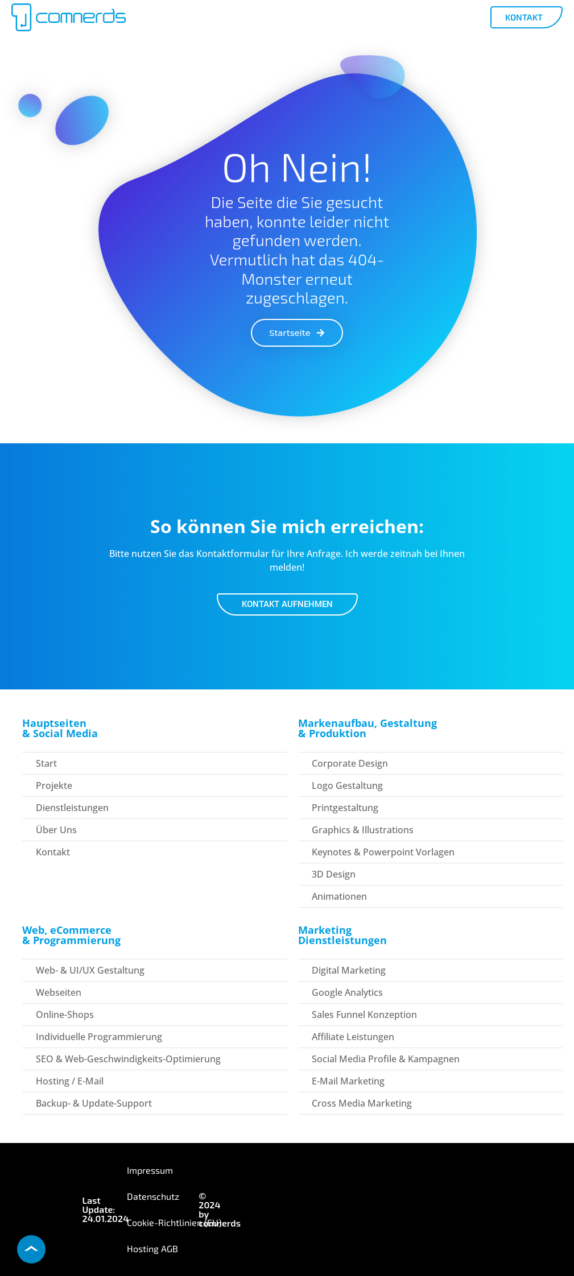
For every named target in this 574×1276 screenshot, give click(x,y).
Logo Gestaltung (347, 785)
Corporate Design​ (350, 763)
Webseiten (58, 992)
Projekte (54, 785)
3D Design (334, 874)
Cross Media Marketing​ (362, 1103)
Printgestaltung (345, 807)
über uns (56, 830)
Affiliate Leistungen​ (353, 1036)
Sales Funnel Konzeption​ (364, 1014)
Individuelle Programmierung (99, 1036)
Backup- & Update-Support (94, 1103)
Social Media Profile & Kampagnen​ (386, 1059)
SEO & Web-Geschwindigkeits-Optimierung (128, 1059)
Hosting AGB (152, 1248)
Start (46, 763)
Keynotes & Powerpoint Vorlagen (383, 852)
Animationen (339, 896)
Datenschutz (153, 1196)
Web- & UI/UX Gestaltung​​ (90, 970)
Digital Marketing (349, 970)
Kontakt (53, 852)
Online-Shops (65, 1014)
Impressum (150, 1170)
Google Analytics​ (347, 992)
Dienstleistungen (72, 807)
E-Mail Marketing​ (348, 1081)
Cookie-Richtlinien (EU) (174, 1222)
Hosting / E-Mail (70, 1081)
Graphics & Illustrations (363, 830)
